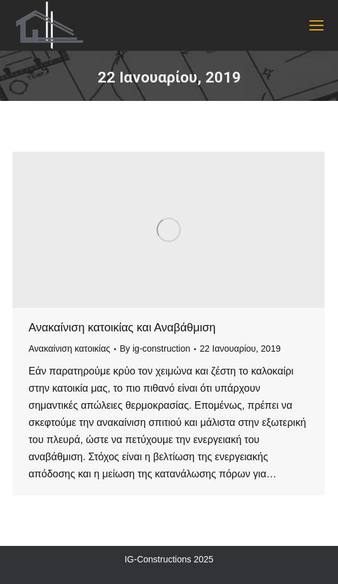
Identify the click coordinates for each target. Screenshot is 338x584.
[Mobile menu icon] (316, 25)
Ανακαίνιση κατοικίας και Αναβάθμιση (122, 327)
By (155, 348)
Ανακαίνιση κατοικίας (69, 348)
